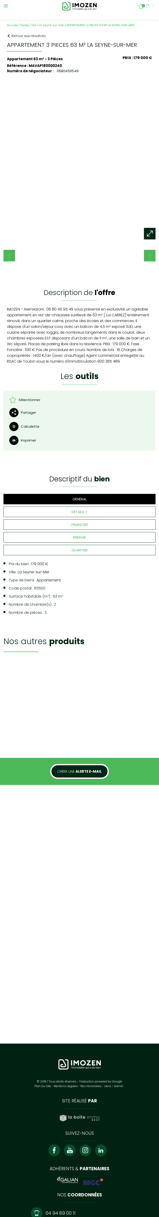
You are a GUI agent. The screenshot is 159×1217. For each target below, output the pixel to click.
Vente (24, 25)
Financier (79, 500)
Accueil (12, 25)
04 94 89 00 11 (60, 1130)
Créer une (79, 723)
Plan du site (43, 1003)
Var (33, 25)
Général (80, 475)
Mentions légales (66, 1003)
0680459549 (67, 71)
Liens (107, 1003)
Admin (118, 1003)
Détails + (79, 487)
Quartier (80, 526)
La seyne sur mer (51, 25)
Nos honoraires (91, 1003)
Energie (79, 513)
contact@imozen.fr (61, 1144)
